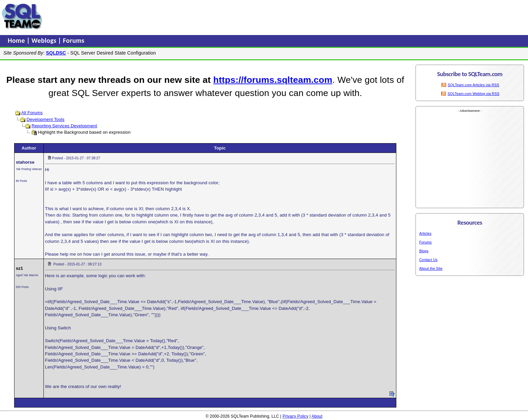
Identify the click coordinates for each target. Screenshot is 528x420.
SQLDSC (56, 53)
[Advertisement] (172, 16)
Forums (74, 40)
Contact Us (428, 260)
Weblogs (45, 40)
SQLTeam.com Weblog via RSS (473, 94)
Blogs (423, 251)
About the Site (430, 268)
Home (17, 40)
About (316, 416)
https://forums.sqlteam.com (272, 80)
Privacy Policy (295, 416)
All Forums (32, 112)
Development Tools (46, 119)
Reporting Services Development (64, 125)
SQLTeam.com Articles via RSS (473, 85)
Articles (425, 233)
